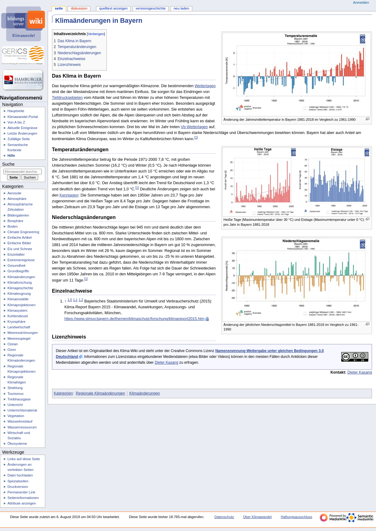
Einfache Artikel (19, 237)
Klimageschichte (20, 288)
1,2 (81, 300)
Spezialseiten (17, 481)
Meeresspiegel (18, 338)
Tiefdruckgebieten (67, 97)
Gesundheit (16, 265)
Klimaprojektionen (21, 305)
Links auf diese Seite (23, 459)
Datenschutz (224, 517)
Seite (59, 8)
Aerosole (14, 193)
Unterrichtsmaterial (22, 410)
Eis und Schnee (19, 249)
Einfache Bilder (19, 243)
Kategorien (63, 393)
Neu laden (181, 8)
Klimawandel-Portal (22, 117)
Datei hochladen (20, 475)
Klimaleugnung (19, 293)
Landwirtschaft (18, 327)
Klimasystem (17, 310)
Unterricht (15, 405)
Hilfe (11, 155)
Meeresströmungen (22, 332)
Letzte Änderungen (22, 133)
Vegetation (15, 416)
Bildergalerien (18, 215)
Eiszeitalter (16, 254)
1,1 (75, 300)
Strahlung (14, 388)
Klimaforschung (19, 282)
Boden (12, 226)
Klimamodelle (18, 299)
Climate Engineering (23, 232)
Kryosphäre (16, 321)
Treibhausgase (18, 399)
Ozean (12, 344)
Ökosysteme (17, 443)
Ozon (11, 349)
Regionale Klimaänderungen (100, 393)
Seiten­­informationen (23, 498)
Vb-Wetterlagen (194, 127)
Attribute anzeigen (21, 503)
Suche (8, 164)
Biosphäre (15, 221)
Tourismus (15, 393)
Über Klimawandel (257, 517)
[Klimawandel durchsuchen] (22, 171)
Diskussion (79, 8)
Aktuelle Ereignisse (22, 128)
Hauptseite (15, 111)
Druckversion (17, 486)
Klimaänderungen (144, 393)
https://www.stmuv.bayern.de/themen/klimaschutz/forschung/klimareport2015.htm (134, 319)
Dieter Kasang (166, 362)
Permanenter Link (21, 492)
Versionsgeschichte (151, 8)
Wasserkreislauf (19, 421)
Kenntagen (68, 195)
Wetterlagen (205, 86)
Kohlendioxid (17, 316)
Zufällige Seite (18, 139)
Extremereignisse (20, 260)
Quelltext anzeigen (113, 8)
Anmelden (361, 2)
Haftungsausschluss (296, 517)
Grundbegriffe (18, 271)
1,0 (69, 300)
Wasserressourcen (22, 427)
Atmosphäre (16, 199)
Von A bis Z (16, 122)
